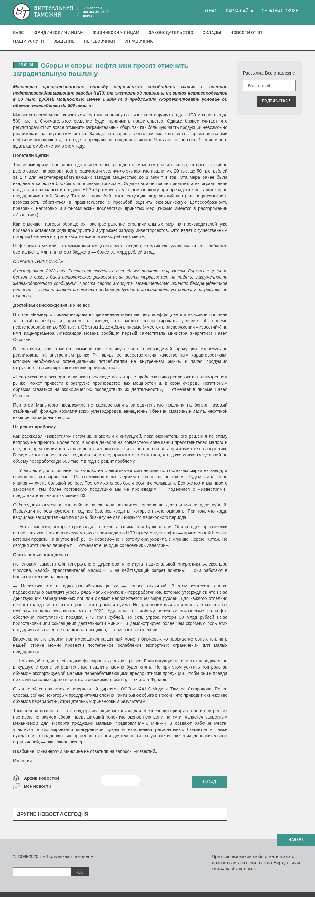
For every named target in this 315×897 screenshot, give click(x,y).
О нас (211, 11)
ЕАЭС (18, 33)
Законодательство (171, 33)
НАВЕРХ (296, 840)
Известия (22, 760)
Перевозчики (99, 41)
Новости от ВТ (246, 33)
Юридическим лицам (58, 33)
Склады (212, 33)
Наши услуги (28, 41)
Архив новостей (41, 778)
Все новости (37, 786)
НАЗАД (209, 782)
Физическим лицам (116, 33)
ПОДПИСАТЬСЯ (276, 101)
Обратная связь (280, 11)
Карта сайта (240, 11)
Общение (63, 41)
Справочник (138, 41)
